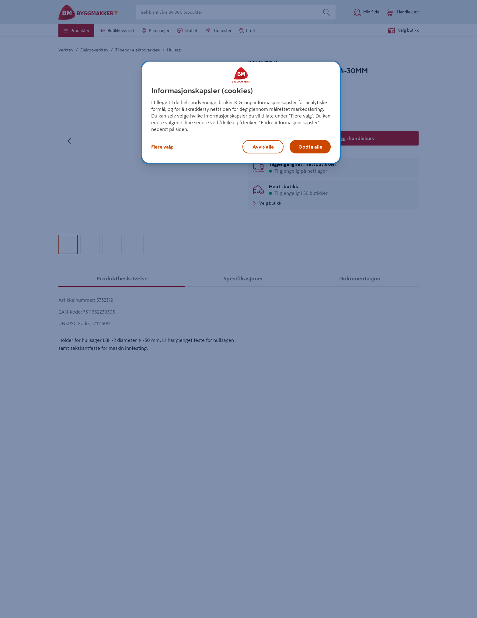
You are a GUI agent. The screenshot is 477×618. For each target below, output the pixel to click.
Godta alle (310, 146)
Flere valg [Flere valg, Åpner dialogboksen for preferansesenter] (162, 146)
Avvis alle (263, 146)
